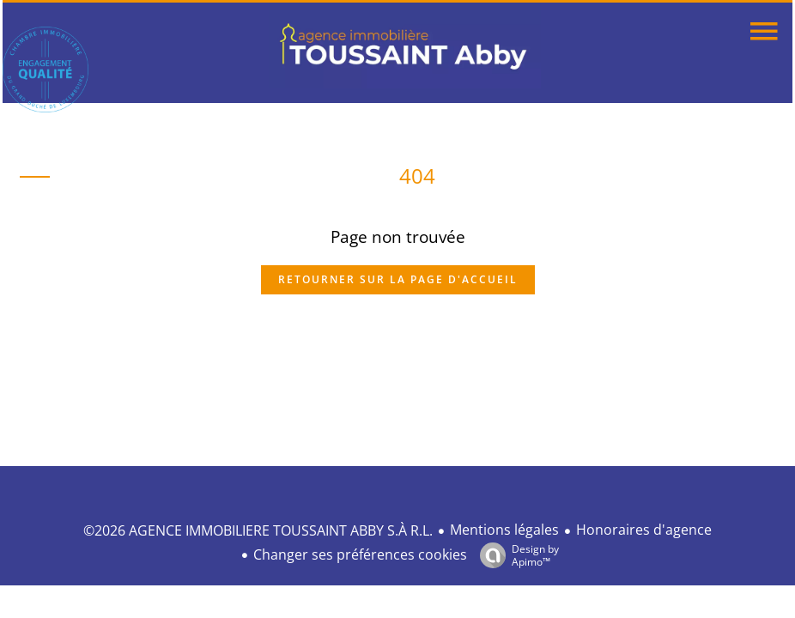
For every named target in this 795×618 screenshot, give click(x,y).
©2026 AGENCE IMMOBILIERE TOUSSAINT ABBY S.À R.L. (258, 530)
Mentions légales (504, 529)
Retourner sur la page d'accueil (398, 279)
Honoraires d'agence (644, 529)
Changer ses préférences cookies (360, 554)
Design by (515, 555)
